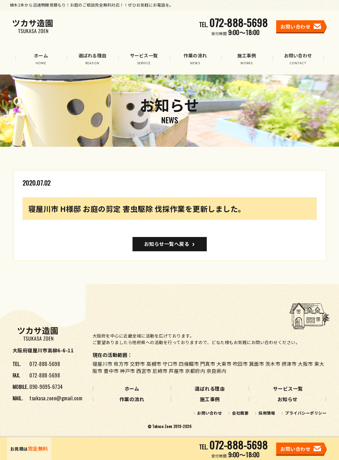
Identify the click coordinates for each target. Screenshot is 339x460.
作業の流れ (132, 399)
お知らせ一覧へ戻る (166, 243)
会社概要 (240, 413)
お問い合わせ (209, 413)
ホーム (132, 388)
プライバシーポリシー (305, 413)
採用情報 (266, 413)
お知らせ (288, 399)
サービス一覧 (288, 388)
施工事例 (210, 399)
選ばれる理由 (210, 388)
